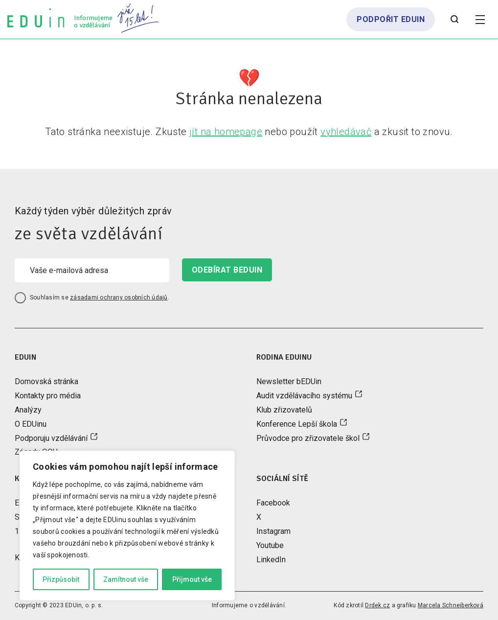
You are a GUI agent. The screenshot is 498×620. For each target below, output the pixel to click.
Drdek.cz (377, 605)
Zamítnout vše (125, 579)
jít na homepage (225, 132)
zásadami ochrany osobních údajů (118, 297)
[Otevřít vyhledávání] (454, 19)
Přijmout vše (192, 579)
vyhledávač (345, 132)
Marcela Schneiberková (450, 605)
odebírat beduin (227, 270)
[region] (127, 525)
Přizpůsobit (61, 579)
